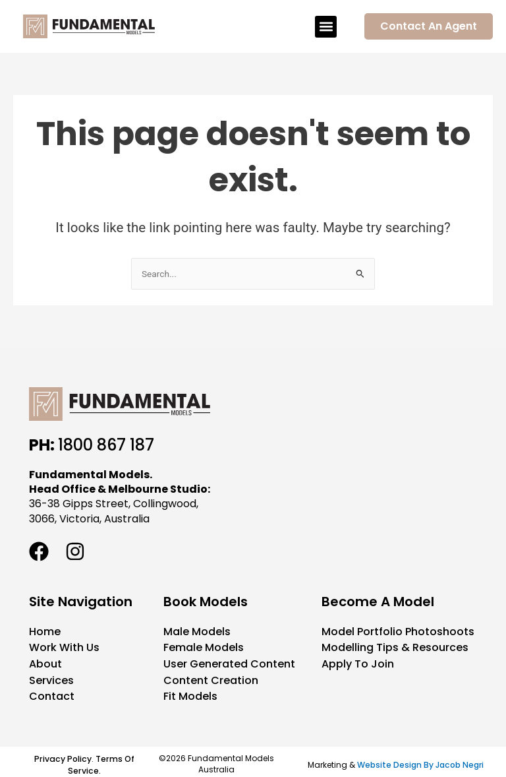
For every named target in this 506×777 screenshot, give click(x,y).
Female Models (203, 647)
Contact (51, 694)
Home (45, 631)
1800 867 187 (106, 445)
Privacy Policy (62, 756)
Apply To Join (358, 663)
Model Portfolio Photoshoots (398, 631)
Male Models (197, 631)
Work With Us (64, 647)
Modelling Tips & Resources (395, 647)
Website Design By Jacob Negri (421, 761)
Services (51, 679)
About (45, 663)
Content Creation (210, 679)
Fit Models (190, 694)
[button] (326, 27)
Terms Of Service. (99, 762)
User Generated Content (229, 663)
